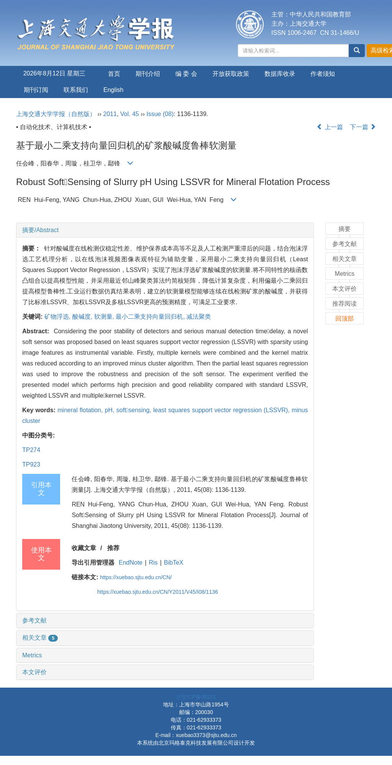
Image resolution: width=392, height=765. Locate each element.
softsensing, (134, 410)
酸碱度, (83, 316)
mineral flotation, (81, 410)
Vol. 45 (129, 114)
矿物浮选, (58, 316)
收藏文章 (84, 548)
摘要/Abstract (40, 230)
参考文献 (34, 620)
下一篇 (363, 127)
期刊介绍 (148, 73)
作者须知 (322, 73)
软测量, (105, 316)
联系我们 (76, 90)
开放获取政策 (230, 73)
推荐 (113, 548)
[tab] (165, 230)
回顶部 (344, 318)
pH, (110, 410)
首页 (114, 73)
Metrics (32, 655)
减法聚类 (198, 316)
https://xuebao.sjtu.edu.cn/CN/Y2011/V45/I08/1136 (157, 592)
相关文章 (40, 637)
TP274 (31, 450)
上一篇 (330, 127)
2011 (110, 114)
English (113, 90)
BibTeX (173, 562)
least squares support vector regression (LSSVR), (222, 410)
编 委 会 (186, 73)
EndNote (130, 562)
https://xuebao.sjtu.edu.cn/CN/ (136, 577)
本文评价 (34, 672)
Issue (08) (160, 114)
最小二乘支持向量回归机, (151, 316)
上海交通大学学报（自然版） (56, 114)
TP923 (31, 464)
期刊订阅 (36, 90)
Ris (153, 562)
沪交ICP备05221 (196, 697)
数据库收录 (280, 73)
